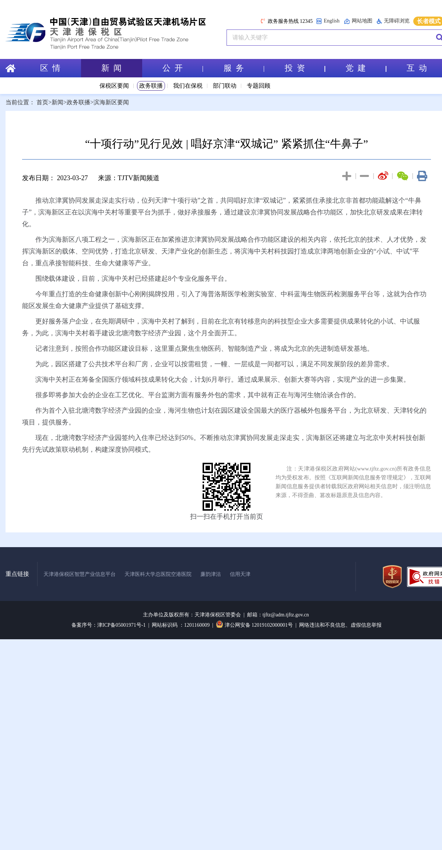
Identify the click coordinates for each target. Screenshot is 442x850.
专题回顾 (258, 86)
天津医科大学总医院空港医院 (158, 574)
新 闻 (111, 68)
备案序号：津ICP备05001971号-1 (108, 625)
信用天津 (240, 574)
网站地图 (358, 21)
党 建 (365, 68)
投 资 (305, 68)
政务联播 (151, 86)
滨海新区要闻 (111, 102)
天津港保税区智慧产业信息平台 (79, 574)
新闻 (57, 102)
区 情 (50, 68)
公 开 (182, 68)
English (328, 21)
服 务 (244, 68)
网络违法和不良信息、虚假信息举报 (340, 625)
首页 (42, 102)
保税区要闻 (114, 86)
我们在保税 (188, 86)
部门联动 (224, 86)
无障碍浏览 (393, 21)
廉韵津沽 (210, 574)
